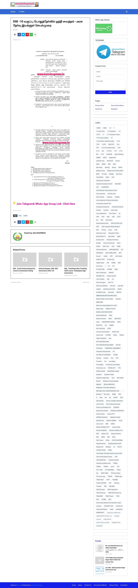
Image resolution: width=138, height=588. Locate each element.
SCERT (116, 397)
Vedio (111, 509)
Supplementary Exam (114, 443)
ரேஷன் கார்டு (116, 522)
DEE (102, 220)
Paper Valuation (101, 338)
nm (106, 325)
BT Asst (104, 174)
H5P (111, 256)
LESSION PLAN (100, 292)
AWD (97, 164)
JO (113, 279)
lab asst (112, 286)
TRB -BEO (112, 486)
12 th (118, 141)
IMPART (111, 272)
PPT (117, 358)
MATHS (118, 292)
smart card (99, 424)
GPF (120, 253)
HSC (119, 263)
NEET (110, 318)
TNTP (108, 480)
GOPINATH (99, 253)
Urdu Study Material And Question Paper (108, 503)
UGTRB (104, 499)
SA (106, 397)
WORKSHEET (100, 512)
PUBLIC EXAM (100, 371)
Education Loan (101, 233)
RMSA (114, 394)
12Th (97, 144)
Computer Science (117, 207)
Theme (19, 585)
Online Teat (115, 332)
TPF (110, 483)
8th (97, 154)
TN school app (100, 476)
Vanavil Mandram (101, 509)
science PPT (111, 414)
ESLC (118, 243)
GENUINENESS (113, 249)
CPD (97, 217)
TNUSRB (114, 480)
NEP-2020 (118, 318)
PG (114, 351)
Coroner (105, 210)
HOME (113, 263)
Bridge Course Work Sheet (115, 171)
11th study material (102, 138)
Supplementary (101, 443)
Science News (100, 414)
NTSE (109, 328)
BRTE (97, 174)
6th (103, 151)
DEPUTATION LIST (116, 223)
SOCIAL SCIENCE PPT (103, 427)
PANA (115, 335)
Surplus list (99, 447)
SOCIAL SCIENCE (101, 430)
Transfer (98, 486)
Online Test (99, 335)
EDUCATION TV (101, 236)
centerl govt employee (103, 180)
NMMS (111, 325)
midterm (118, 299)
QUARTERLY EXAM (113, 371)
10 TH (98, 134)
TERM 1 (115, 463)
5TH (119, 148)
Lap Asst (120, 286)
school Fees (100, 404)
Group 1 (98, 256)
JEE (108, 279)
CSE (113, 217)
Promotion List (100, 368)
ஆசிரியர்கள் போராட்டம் (104, 516)
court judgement (101, 213)
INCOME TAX (100, 276)
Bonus (114, 167)
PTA (119, 368)
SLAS (120, 420)
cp (119, 213)
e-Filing (103, 230)
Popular (98, 541)
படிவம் (98, 519)
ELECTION (111, 236)
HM (108, 263)
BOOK (120, 167)
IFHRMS (109, 269)
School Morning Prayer (113, 404)
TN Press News (115, 473)
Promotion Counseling (113, 364)
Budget (111, 174)
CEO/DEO (118, 184)
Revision (98, 394)
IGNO (116, 269)
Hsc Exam (99, 266)
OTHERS (108, 335)
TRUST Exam (109, 496)
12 (111, 138)
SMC (107, 424)
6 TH (97, 151)
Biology (107, 167)
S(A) (101, 397)
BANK (104, 164)
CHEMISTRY (105, 187)
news (97, 322)
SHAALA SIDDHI (111, 420)
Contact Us (98, 109)
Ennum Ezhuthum (109, 243)
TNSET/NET (100, 480)
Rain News (120, 378)
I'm (109, 266)
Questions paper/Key (102, 378)
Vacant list (119, 506)
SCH (121, 397)
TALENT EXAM (100, 450)
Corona (98, 210)
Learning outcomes (109, 289)
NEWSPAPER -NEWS (108, 322)
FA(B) (118, 246)
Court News (112, 213)
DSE (16, 30)
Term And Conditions (117, 105)
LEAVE (120, 289)
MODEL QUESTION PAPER (104, 312)
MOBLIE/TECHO (110, 309)
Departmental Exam (102, 223)
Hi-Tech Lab (110, 259)
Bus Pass (119, 174)
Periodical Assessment (103, 351)
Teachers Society (114, 460)
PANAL (122, 335)
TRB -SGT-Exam (101, 493)
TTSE (117, 496)
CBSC (107, 177)
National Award (101, 318)
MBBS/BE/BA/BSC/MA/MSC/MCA (106, 295)
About (80, 585)
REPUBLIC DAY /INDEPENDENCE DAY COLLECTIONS (107, 391)
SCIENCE (116, 407)
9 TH (102, 154)
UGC (97, 499)
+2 (110, 128)
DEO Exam (109, 220)
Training (116, 483)
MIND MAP (99, 302)
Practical (99, 361)
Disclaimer (114, 109)
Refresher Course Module (110, 381)
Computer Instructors (102, 207)
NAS (110, 315)
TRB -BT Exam (100, 489)
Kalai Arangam (101, 282)
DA (97, 220)
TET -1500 (99, 470)
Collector (109, 197)
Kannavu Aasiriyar (102, 286)
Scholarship (100, 401)
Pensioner (99, 348)
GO (122, 249)
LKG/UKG (111, 292)
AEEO (104, 157)
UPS (109, 499)
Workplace (119, 509)
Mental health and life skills (104, 299)
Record (98, 381)
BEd (109, 164)
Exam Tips (106, 246)
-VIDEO (98, 128)
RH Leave (107, 394)
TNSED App (118, 476)
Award (118, 161)
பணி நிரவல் (107, 519)
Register (98, 384)
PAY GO (118, 345)
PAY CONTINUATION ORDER (104, 345)
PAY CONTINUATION (102, 341)
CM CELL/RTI (112, 194)
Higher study (100, 263)
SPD (97, 434)
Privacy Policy (99, 105)
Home (74, 585)
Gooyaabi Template (36, 585)
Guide (105, 256)
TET (118, 466)
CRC (108, 217)
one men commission (103, 332)
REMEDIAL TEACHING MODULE (105, 387)
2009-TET (111, 144)
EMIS (118, 236)
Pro (105, 361)
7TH (115, 151)
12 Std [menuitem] (21, 12)
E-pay (110, 230)
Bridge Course (100, 171)
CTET (118, 217)
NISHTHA (99, 325)
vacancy (98, 506)
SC (110, 397)
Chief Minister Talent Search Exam (106, 190)
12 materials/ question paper (105, 141)
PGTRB (115, 355)
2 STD (104, 144)
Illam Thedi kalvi (101, 272)
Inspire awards (111, 276)
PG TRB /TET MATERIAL (103, 355)
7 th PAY (109, 151)
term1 (112, 466)
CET (97, 187)
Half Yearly (118, 256)
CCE (113, 177)
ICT (113, 266)
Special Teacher (116, 434)
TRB (105, 486)
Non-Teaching (100, 328)
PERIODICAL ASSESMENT (113, 348)
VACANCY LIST (108, 506)
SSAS (103, 437)
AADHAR (109, 154)
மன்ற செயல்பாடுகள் (102, 522)
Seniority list (100, 420)
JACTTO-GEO (100, 279)
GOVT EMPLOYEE (111, 253)
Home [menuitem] (13, 12)
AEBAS (98, 157)
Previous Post (16, 282)
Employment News (112, 240)
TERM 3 (106, 466)
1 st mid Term (100, 131)
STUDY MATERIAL (117, 440)
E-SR (115, 230)
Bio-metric (99, 167)
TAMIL (110, 450)
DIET (97, 226)
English (98, 243)
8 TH (120, 151)
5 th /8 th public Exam (108, 148)
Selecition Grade (115, 417)
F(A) (113, 246)
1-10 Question (111, 131)
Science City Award (102, 410)
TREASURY (99, 496)
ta (114, 447)
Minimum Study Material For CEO (106, 305)
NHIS (118, 322)
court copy (114, 210)
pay (110, 338)
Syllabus (108, 447)
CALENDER (99, 177)
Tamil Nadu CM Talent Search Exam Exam (109, 453)
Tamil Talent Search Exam (104, 457)
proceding (112, 361)
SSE (108, 437)
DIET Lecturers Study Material (111, 226)
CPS (103, 217)
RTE (119, 394)
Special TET (105, 434)
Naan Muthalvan (101, 315)
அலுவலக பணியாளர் (113, 512)
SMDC (113, 424)
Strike (107, 440)
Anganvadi (112, 157)
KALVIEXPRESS (39, 232)
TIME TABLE (104, 473)
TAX (116, 457)
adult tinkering (119, 154)
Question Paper (109, 374)
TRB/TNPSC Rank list (114, 493)
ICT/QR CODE (100, 269)
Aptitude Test (100, 161)
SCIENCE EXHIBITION (117, 410)
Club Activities (100, 194)
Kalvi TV (110, 282)
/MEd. (105, 128)
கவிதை (116, 516)
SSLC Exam (99, 440)
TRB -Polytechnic (112, 489)
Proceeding (99, 364)
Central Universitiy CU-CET (104, 184)
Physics (98, 358)
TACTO (119, 447)
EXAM (25, 216)
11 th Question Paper (113, 134)
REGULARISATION (109, 384)
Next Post (86, 282)
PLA (112, 358)
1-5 (119, 131)
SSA (97, 437)
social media (116, 427)
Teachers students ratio (103, 463)
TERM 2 (98, 466)
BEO (114, 164)
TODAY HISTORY (101, 483)
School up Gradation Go (103, 407)
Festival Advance (101, 249)
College (117, 197)
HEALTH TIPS (100, 259)
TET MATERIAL (109, 470)
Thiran (119, 470)
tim (97, 473)
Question (99, 374)
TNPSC (110, 476)
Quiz (113, 378)
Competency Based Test (103, 203)
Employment (100, 240)
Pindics (106, 358)
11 (103, 134)
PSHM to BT (111, 368)
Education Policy (114, 233)
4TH (97, 148)
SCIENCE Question (102, 417)
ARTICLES (110, 161)
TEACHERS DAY (101, 460)
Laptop (98, 289)
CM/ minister (100, 197)
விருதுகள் (99, 526)
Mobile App (99, 309)
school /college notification (114, 401)
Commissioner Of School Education (107, 200)
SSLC (113, 437)
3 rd (118, 144)
